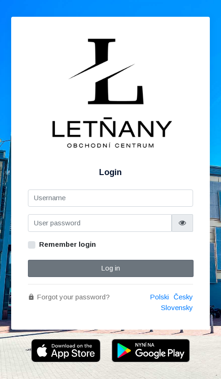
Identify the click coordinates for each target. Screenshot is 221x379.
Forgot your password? (69, 297)
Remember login (67, 244)
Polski (159, 297)
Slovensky (177, 307)
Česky (183, 297)
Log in (110, 268)
